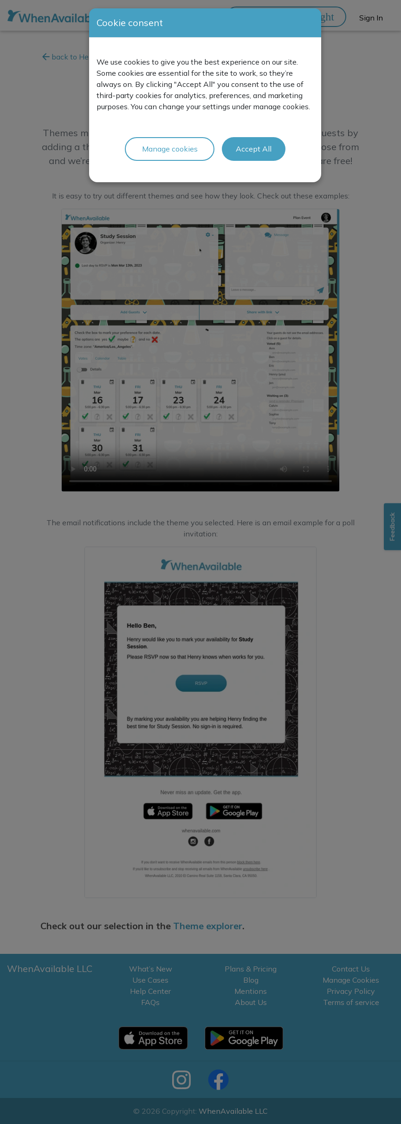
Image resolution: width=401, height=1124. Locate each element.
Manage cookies (170, 148)
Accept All (254, 148)
